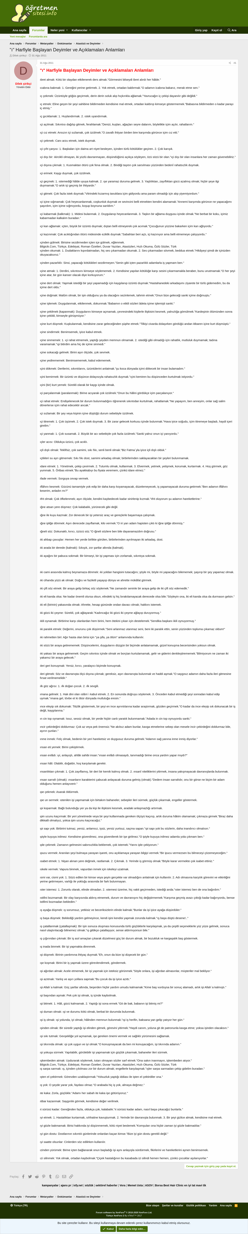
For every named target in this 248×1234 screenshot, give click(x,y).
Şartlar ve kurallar (172, 1205)
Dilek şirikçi (20, 55)
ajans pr (66, 1185)
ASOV (149, 1185)
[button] (67, 30)
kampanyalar (50, 1185)
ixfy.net (78, 1185)
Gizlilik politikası (196, 1205)
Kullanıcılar (79, 30)
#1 (235, 63)
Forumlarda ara (38, 36)
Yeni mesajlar (18, 36)
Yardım (213, 1205)
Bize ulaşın (152, 1205)
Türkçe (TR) (19, 1205)
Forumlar (38, 30)
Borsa (159, 1185)
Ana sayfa (19, 30)
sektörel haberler (106, 1185)
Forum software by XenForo (124, 1212)
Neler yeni (58, 30)
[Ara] (231, 30)
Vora (122, 1185)
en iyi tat (189, 1185)
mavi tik (201, 1185)
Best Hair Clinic (173, 1185)
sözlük (89, 1185)
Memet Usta (135, 1185)
